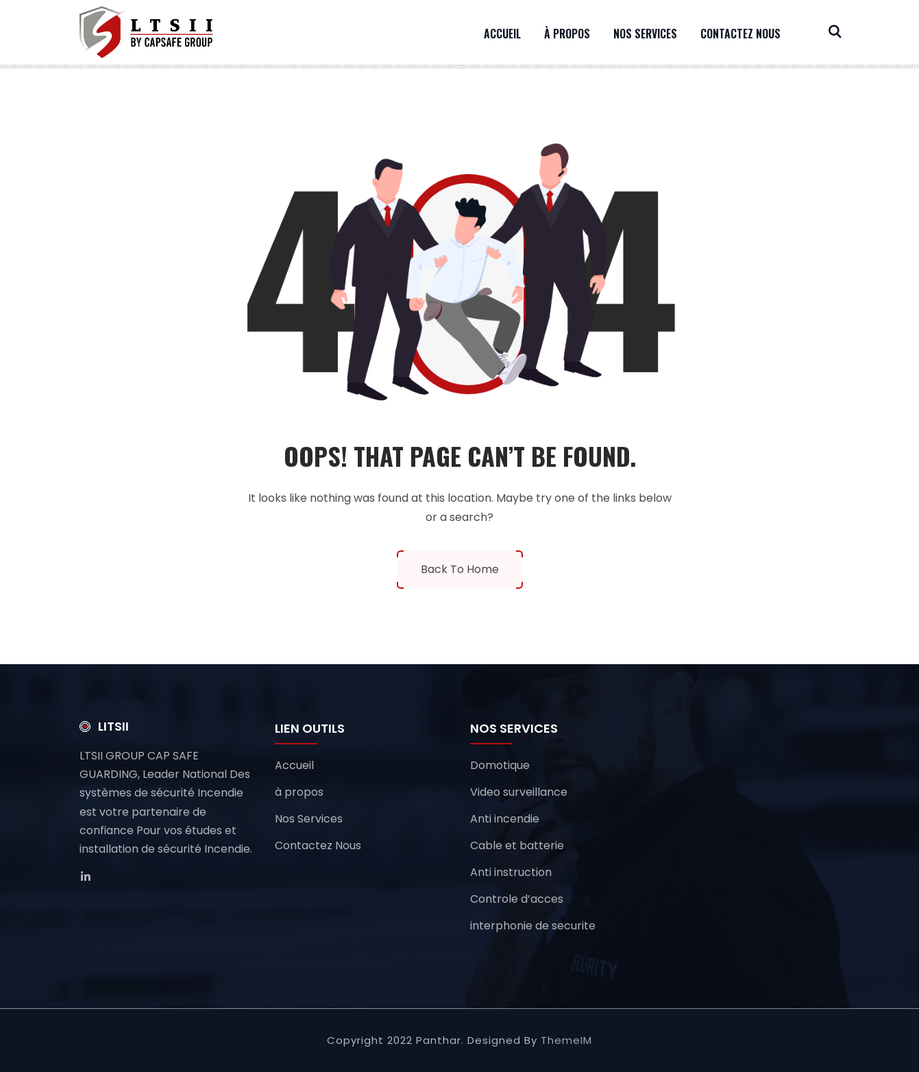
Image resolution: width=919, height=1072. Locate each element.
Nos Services (645, 33)
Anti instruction (511, 872)
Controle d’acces (516, 899)
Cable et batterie (517, 845)
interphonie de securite (533, 926)
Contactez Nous (740, 33)
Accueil (502, 33)
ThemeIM (566, 1040)
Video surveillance (518, 792)
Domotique (500, 765)
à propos (567, 33)
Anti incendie (504, 819)
